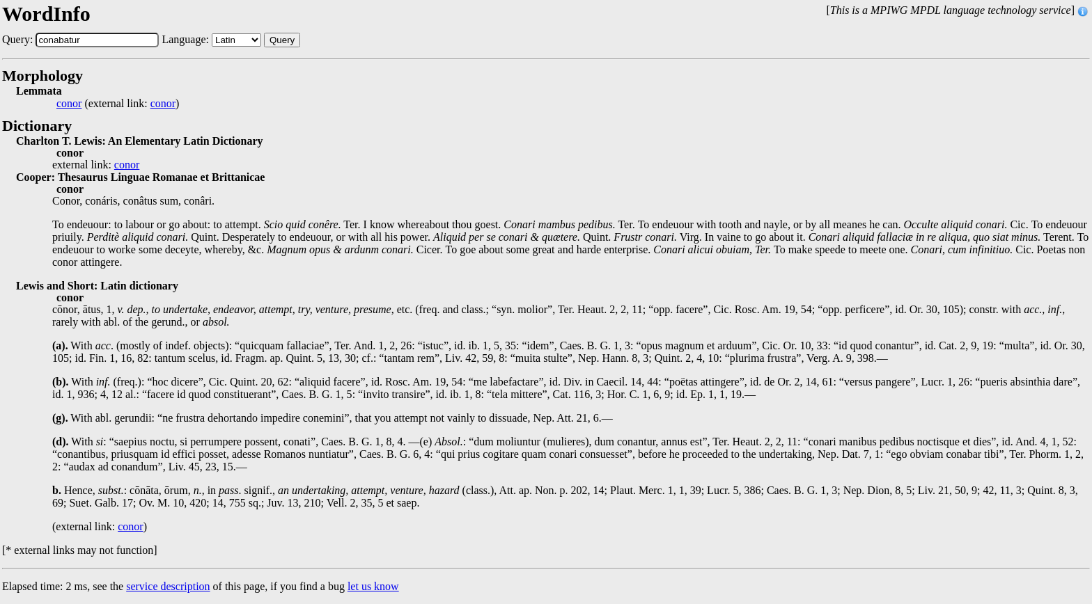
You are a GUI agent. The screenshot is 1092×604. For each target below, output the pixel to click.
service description (168, 586)
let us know (373, 586)
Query (282, 40)
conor (68, 103)
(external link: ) (117, 103)
